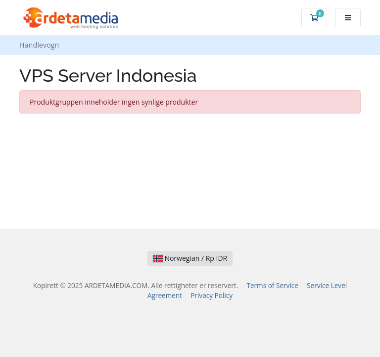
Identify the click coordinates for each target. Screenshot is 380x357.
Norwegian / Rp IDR (190, 258)
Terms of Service (272, 285)
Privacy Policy (211, 295)
